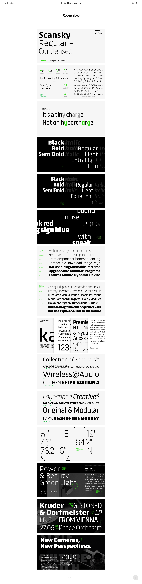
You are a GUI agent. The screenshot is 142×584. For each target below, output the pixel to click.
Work (6, 3)
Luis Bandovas (71, 3)
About (12, 3)
